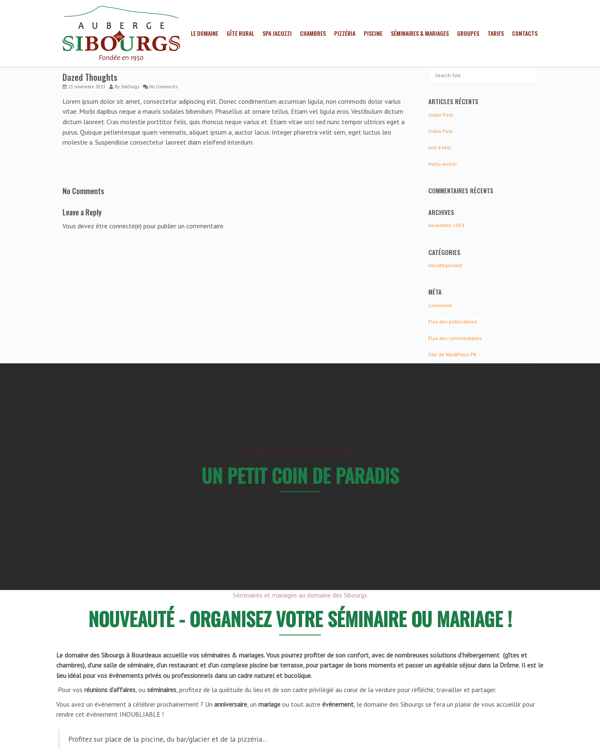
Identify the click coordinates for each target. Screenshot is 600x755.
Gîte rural (240, 33)
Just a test (439, 147)
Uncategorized (445, 265)
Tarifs (496, 33)
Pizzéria (344, 33)
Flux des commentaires (455, 338)
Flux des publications (452, 321)
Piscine (373, 33)
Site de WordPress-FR (452, 354)
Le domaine (204, 33)
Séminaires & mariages (420, 33)
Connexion (440, 305)
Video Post (440, 131)
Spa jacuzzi (277, 33)
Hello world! (442, 164)
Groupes (468, 33)
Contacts (525, 33)
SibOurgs (130, 87)
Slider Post (440, 115)
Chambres (313, 33)
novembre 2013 (446, 225)
